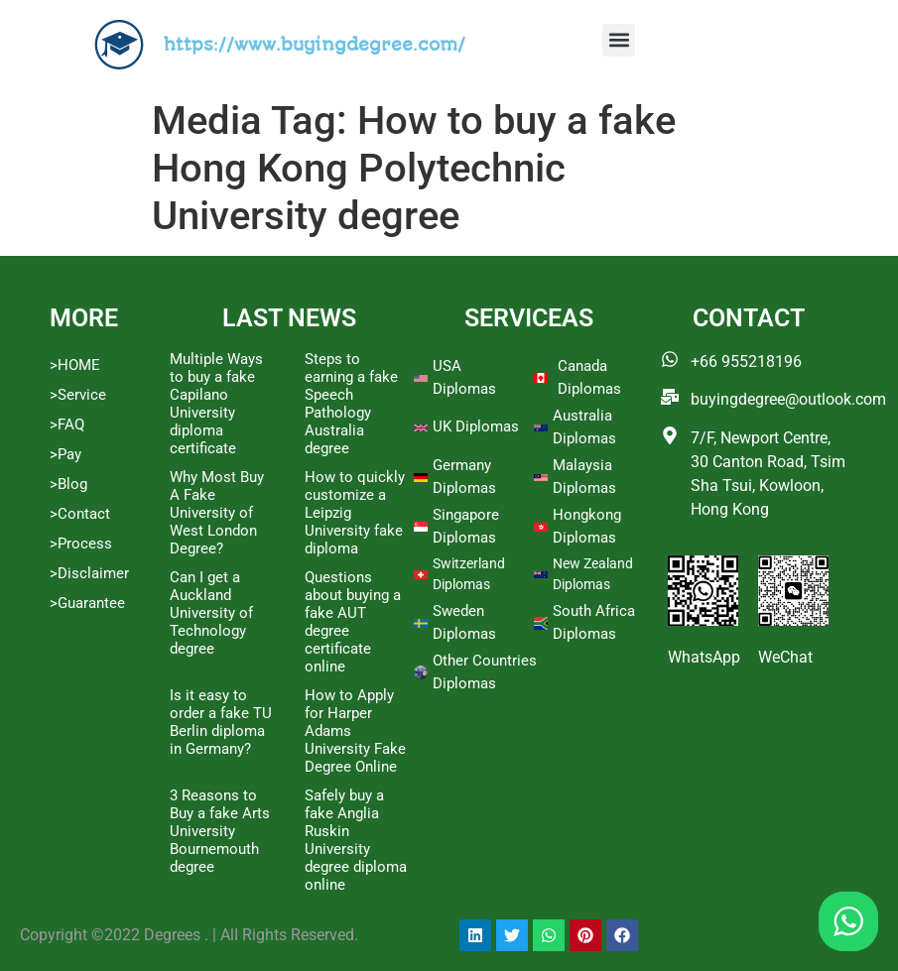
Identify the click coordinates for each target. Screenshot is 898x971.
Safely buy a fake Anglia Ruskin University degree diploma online (356, 840)
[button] (618, 40)
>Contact (80, 514)
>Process (81, 543)
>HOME (75, 365)
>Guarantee (87, 603)
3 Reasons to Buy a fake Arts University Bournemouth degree (220, 831)
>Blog (68, 484)
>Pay (65, 454)
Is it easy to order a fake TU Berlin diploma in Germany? (221, 722)
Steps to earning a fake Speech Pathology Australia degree (351, 403)
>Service (78, 395)
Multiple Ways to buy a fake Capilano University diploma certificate (216, 403)
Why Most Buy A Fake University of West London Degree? (217, 512)
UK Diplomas (476, 426)
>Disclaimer (89, 573)
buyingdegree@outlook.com (788, 399)
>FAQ (67, 424)
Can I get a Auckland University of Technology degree (211, 613)
